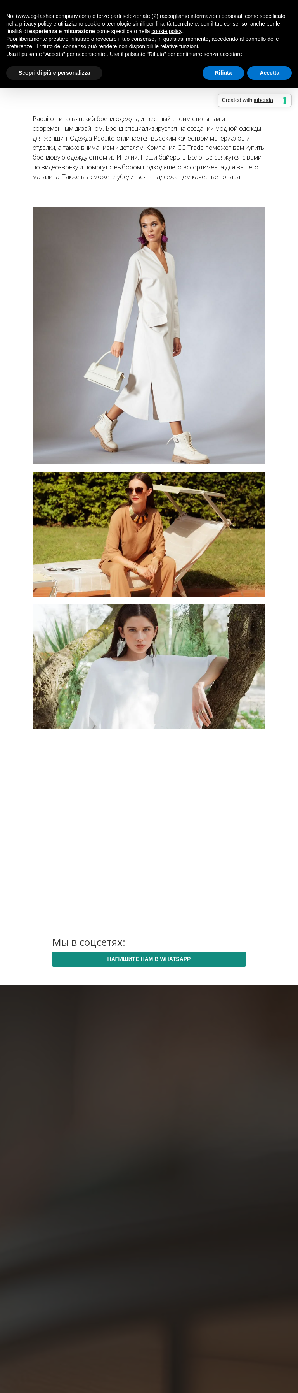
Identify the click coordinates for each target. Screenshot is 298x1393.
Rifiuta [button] (223, 73)
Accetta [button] (269, 73)
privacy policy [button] (35, 24)
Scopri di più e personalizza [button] (54, 73)
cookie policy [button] (166, 31)
